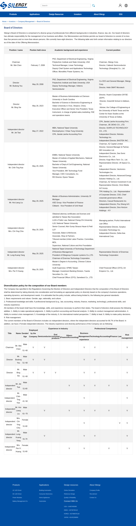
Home (4, 21)
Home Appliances (44, 497)
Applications (35, 14)
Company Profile (95, 490)
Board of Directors (43, 21)
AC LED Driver (17, 490)
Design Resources (56, 14)
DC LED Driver (17, 494)
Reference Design (69, 494)
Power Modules (17, 497)
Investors (77, 14)
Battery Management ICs (20, 501)
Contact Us (93, 497)
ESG (120, 14)
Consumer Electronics (45, 494)
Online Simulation (69, 490)
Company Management (26, 21)
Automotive (42, 501)
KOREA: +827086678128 (71, 514)
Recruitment (93, 494)
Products (13, 14)
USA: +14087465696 (70, 506)
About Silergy (99, 14)
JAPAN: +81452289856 (71, 517)
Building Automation (45, 490)
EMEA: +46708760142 (71, 510)
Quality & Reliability (70, 497)
